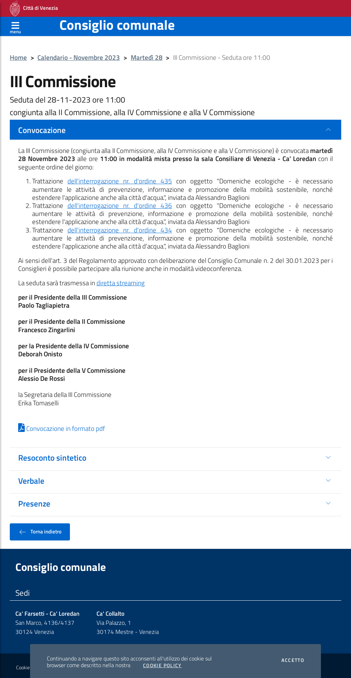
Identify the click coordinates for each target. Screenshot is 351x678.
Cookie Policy (162, 663)
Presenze (34, 501)
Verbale (31, 478)
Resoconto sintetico (52, 455)
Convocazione (42, 127)
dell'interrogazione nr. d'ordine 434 (119, 228)
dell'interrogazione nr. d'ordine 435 (119, 179)
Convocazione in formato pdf (61, 426)
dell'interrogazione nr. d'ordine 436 (119, 203)
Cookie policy (29, 665)
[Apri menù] (15, 24)
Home (18, 55)
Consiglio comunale (117, 22)
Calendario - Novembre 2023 (78, 55)
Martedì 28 (147, 55)
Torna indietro (40, 529)
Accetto (292, 658)
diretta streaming (120, 280)
